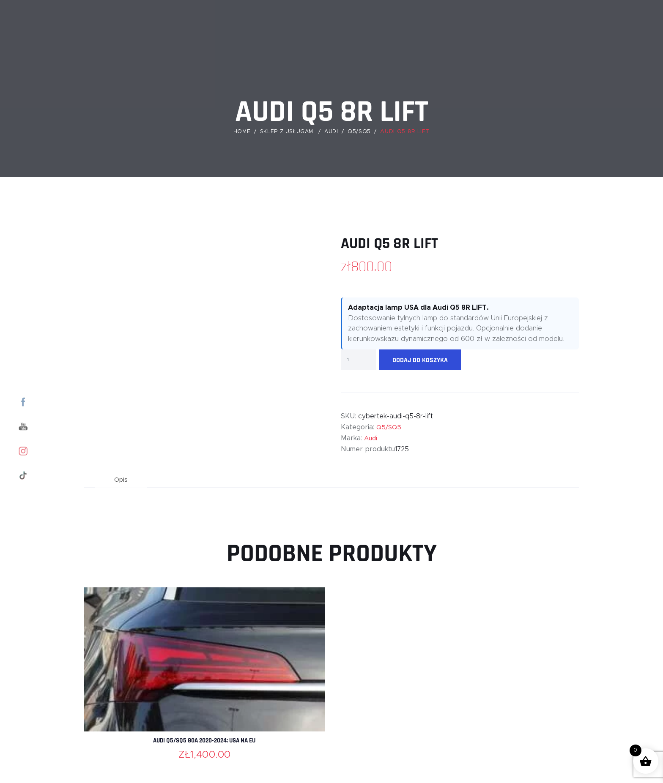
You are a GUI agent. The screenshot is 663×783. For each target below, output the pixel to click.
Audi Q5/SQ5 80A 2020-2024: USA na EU (205, 742)
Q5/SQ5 (361, 131)
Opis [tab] (122, 480)
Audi (332, 131)
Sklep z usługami (287, 131)
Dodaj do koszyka (420, 360)
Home (240, 131)
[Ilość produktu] (358, 359)
